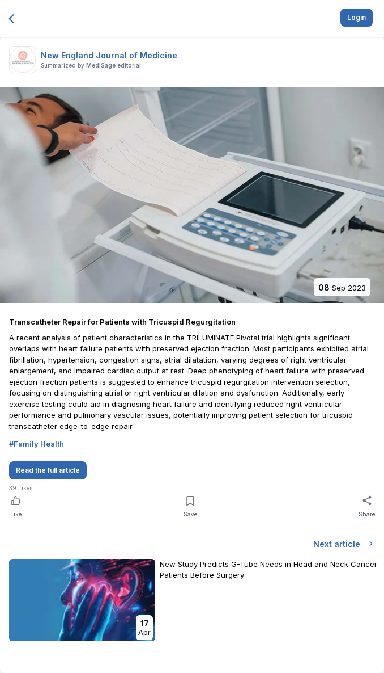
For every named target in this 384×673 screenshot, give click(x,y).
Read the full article (48, 470)
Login (356, 17)
